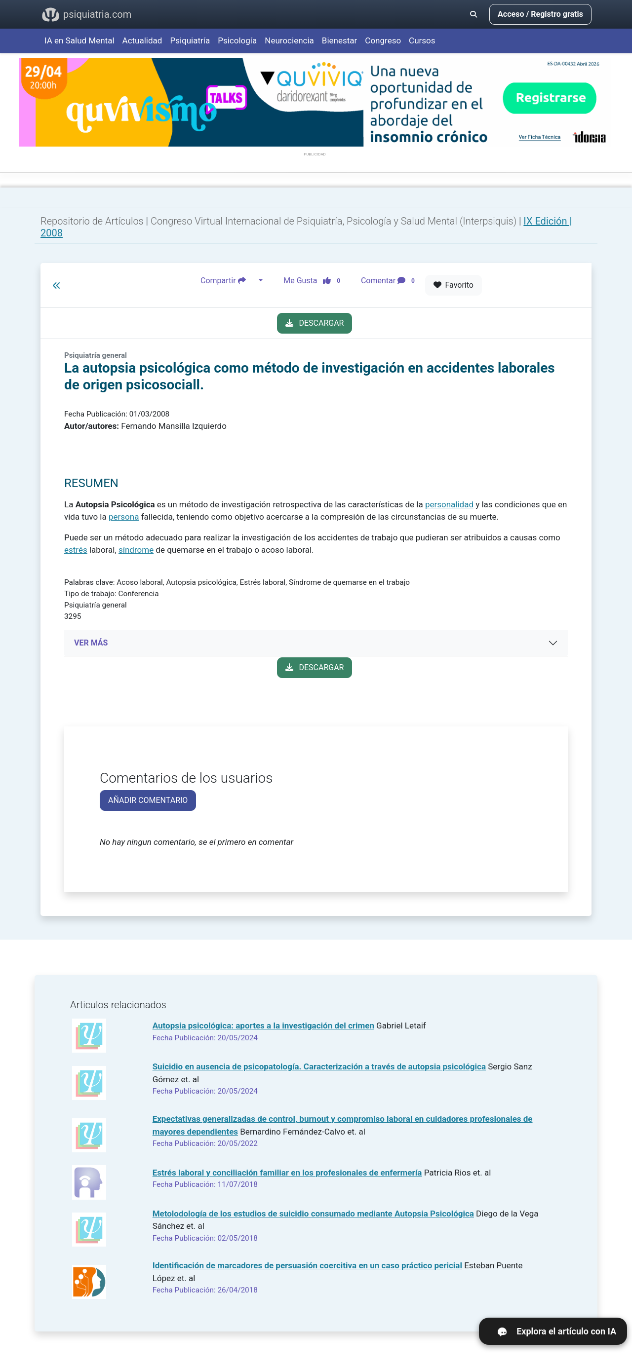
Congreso (383, 40)
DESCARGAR (314, 323)
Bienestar (339, 40)
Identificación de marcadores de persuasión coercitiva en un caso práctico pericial (307, 1265)
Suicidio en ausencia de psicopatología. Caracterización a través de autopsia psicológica (319, 1066)
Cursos (422, 40)
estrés (75, 550)
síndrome (136, 550)
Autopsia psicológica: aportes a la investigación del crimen (263, 1025)
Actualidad (142, 40)
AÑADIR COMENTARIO (148, 800)
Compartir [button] (228, 281)
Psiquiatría (190, 40)
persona (124, 517)
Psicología (237, 40)
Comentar (390, 281)
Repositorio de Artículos (92, 221)
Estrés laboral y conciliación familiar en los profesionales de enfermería (287, 1172)
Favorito (454, 285)
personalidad (449, 504)
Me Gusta (314, 281)
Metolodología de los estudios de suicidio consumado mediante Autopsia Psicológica (313, 1213)
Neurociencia (289, 40)
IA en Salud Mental (79, 40)
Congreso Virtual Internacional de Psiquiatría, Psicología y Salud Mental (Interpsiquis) (335, 221)
